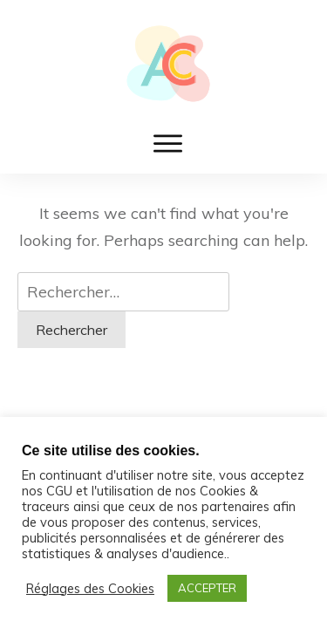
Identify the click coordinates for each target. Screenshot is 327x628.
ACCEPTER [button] (207, 588)
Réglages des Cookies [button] (90, 589)
